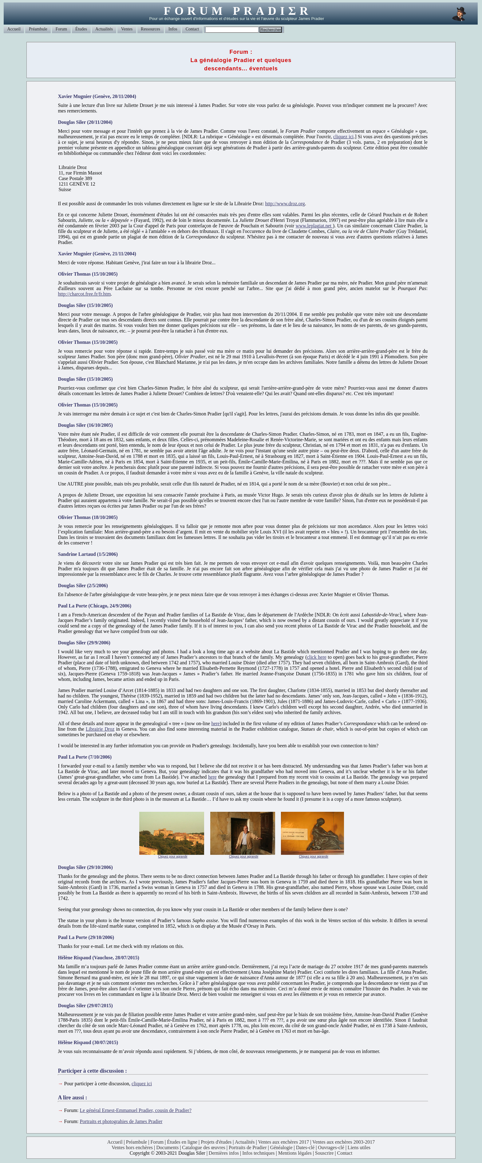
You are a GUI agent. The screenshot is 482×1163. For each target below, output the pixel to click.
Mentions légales (295, 1153)
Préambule (38, 29)
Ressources (150, 29)
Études (81, 29)
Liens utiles (359, 1147)
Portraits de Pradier (248, 1147)
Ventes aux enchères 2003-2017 (343, 1142)
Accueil (14, 29)
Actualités (104, 29)
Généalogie (281, 1147)
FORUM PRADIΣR (238, 10)
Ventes (126, 29)
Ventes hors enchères (132, 1147)
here (215, 723)
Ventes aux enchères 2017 (283, 1142)
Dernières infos (224, 1153)
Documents (167, 1147)
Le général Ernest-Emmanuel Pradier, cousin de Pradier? (136, 1110)
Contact (192, 29)
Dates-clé (305, 1147)
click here (316, 657)
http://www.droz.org (285, 203)
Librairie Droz (100, 729)
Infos (172, 29)
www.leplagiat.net (314, 225)
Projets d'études (216, 1142)
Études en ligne (182, 1142)
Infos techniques (258, 1153)
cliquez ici (343, 136)
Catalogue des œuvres (203, 1147)
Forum (61, 29)
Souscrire (324, 1153)
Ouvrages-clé (331, 1147)
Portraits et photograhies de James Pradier (121, 1121)
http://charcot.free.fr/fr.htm (84, 294)
